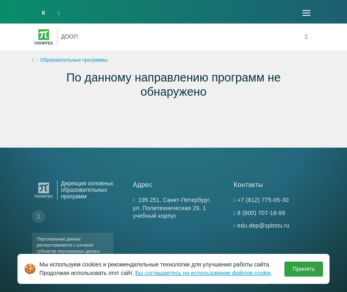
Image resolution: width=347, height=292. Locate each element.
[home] (33, 60)
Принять (304, 269)
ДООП (69, 36)
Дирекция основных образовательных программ (87, 190)
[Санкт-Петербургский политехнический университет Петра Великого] (43, 37)
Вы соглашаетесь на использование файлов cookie (203, 273)
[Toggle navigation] (306, 12)
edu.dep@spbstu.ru (263, 225)
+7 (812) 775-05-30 (263, 200)
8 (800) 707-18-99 (261, 213)
